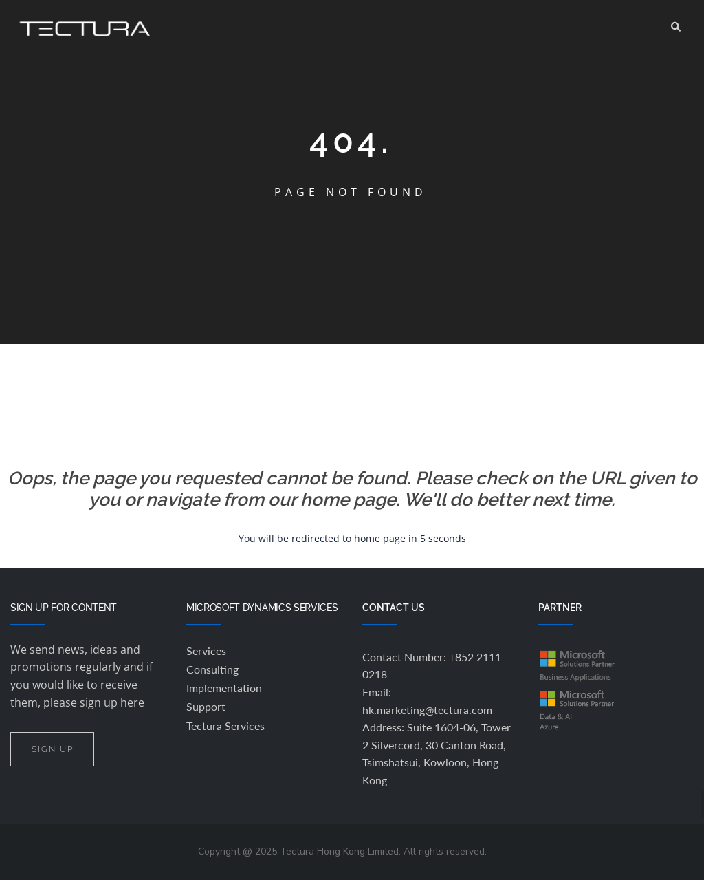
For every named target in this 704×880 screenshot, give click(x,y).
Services (206, 650)
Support (206, 706)
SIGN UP (52, 749)
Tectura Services (225, 725)
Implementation (224, 687)
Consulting (212, 669)
